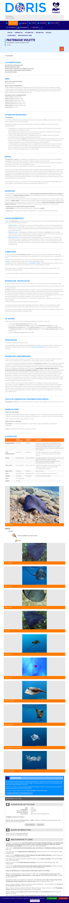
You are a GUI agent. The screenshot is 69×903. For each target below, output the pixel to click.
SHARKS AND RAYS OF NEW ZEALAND (27, 851)
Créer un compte (10, 18)
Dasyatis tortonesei (13, 232)
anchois (7, 261)
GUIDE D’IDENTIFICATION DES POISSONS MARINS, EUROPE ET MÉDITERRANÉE (32, 866)
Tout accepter (51, 898)
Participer (34, 27)
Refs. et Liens (52, 23)
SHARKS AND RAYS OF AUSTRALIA (27, 862)
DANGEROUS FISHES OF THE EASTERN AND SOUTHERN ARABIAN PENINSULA (33, 855)
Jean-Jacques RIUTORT (21, 833)
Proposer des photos (26, 793)
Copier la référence (30, 824)
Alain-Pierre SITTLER (21, 834)
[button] (41, 27)
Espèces (13, 23)
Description (39, 32)
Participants (22, 27)
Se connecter (9, 16)
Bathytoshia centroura (13, 237)
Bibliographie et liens (25, 35)
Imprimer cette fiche (13, 799)
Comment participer (12, 793)
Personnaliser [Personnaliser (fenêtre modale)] (35, 901)
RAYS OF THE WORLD (46, 858)
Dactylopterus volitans (35, 263)
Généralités (19, 32)
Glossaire (41, 23)
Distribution (29, 32)
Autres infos (11, 35)
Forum (31, 23)
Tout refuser (63, 898)
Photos (10, 32)
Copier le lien (40, 824)
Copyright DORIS (27, 788)
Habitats (23, 23)
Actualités (11, 27)
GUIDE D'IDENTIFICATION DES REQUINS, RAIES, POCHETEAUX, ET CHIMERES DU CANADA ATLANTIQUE (38, 848)
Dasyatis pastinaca (12, 225)
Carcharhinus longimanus (37, 347)
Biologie (48, 32)
